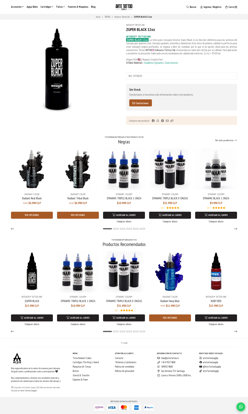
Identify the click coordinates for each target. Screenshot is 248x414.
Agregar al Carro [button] (124, 215)
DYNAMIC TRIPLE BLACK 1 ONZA (124, 198)
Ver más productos (226, 140)
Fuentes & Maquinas (78, 6)
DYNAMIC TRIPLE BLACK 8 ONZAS (170, 198)
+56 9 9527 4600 (166, 362)
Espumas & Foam (80, 379)
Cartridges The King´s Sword (86, 362)
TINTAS (107, 16)
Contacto (119, 358)
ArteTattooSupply (209, 371)
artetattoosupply (208, 358)
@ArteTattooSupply (210, 366)
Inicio (98, 16)
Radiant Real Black (32, 198)
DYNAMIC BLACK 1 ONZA (216, 198)
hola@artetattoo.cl (168, 358)
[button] (172, 120)
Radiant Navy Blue (170, 301)
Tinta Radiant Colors (82, 358)
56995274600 (165, 366)
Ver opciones (32, 215)
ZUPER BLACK (32, 301)
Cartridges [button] (46, 6)
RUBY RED (216, 301)
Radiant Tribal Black (78, 198)
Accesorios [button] (17, 6)
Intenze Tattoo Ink (122, 16)
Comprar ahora (124, 221)
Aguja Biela (32, 6)
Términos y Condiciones (125, 362)
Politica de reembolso (124, 366)
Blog (93, 6)
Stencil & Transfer (81, 375)
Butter (76, 371)
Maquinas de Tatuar (82, 366)
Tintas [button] (60, 6)
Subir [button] (124, 343)
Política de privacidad (124, 371)
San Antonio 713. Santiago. (171, 371)
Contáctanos (140, 103)
